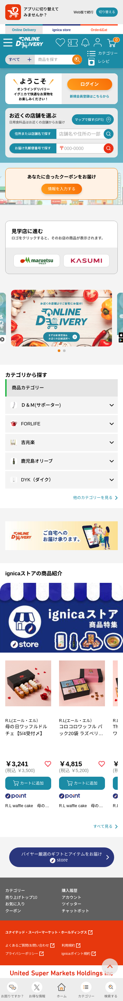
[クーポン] (73, 42)
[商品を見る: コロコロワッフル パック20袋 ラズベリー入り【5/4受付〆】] (82, 717)
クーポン (13, 911)
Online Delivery (24, 30)
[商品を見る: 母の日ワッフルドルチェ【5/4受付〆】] (28, 717)
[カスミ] (86, 260)
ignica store (61, 30)
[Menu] (8, 42)
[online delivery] (29, 42)
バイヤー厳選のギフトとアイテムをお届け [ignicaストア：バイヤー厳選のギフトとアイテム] (61, 857)
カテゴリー (15, 890)
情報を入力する (61, 189)
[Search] (53, 60)
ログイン (89, 84)
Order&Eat (99, 30)
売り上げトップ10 (21, 897)
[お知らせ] (85, 42)
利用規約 (71, 945)
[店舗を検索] (108, 134)
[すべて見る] (105, 826)
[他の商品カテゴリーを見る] (95, 498)
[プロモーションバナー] (61, 618)
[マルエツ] (36, 260)
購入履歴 (69, 890)
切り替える (107, 12)
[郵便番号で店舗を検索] (108, 148)
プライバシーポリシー (24, 954)
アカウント (71, 897)
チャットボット (75, 911)
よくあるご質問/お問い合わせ (29, 945)
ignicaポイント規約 (79, 954)
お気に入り (15, 904)
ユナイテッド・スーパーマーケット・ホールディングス (48, 932)
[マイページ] (98, 42)
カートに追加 (28, 783)
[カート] (111, 42)
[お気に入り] (60, 42)
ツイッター (71, 904)
